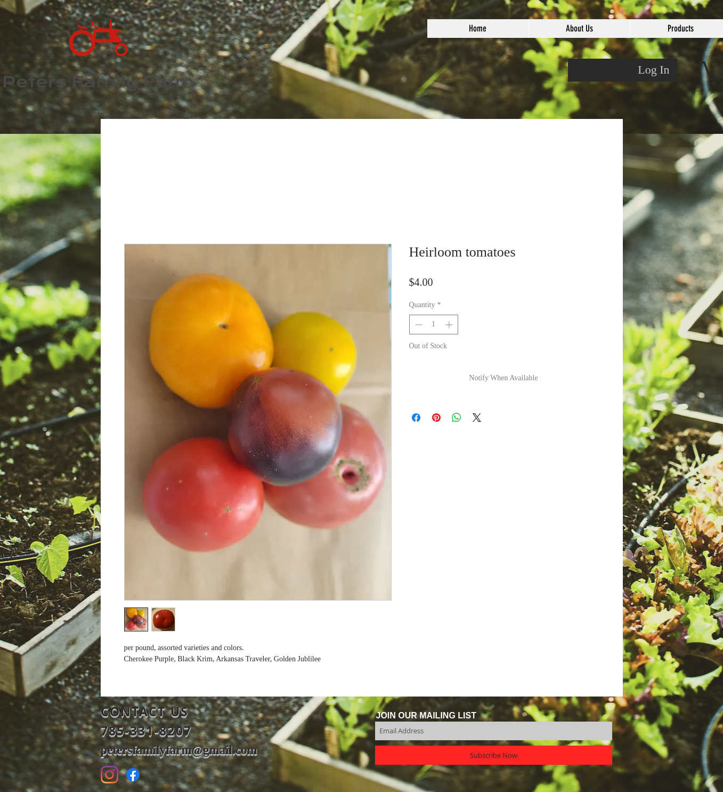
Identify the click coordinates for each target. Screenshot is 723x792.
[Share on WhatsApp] (456, 417)
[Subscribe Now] (493, 755)
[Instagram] (109, 774)
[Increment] (450, 324)
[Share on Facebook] (416, 417)
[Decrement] (417, 324)
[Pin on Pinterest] (436, 417)
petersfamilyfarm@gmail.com (179, 750)
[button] (579, 28)
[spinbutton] (433, 324)
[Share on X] (476, 417)
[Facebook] (133, 774)
